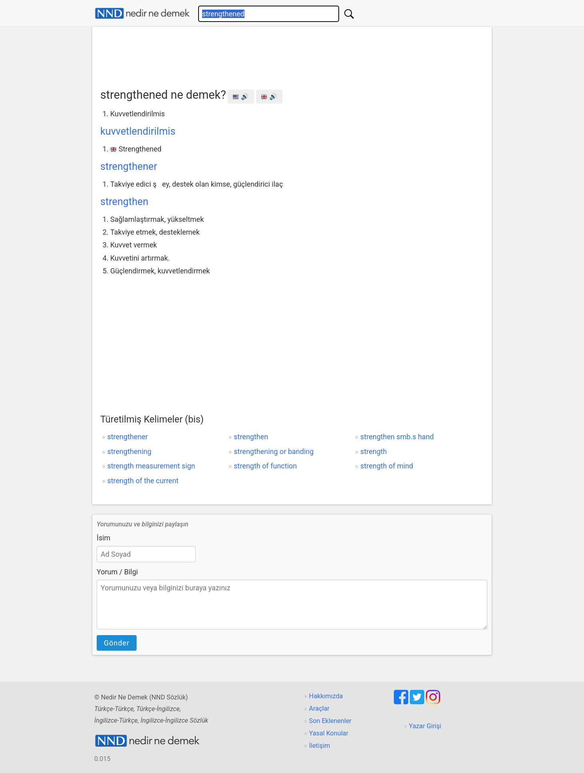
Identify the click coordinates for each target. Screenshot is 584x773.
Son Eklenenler (330, 721)
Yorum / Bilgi (117, 572)
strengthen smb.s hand (397, 436)
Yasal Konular (328, 733)
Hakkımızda (326, 696)
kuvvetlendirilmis (137, 131)
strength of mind (386, 466)
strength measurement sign (151, 466)
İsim (103, 538)
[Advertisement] (292, 55)
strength (373, 451)
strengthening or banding (274, 451)
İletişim (319, 745)
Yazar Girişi (425, 726)
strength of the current (143, 480)
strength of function (265, 466)
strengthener (128, 166)
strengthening (129, 451)
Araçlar (319, 708)
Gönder (116, 643)
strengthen (124, 201)
